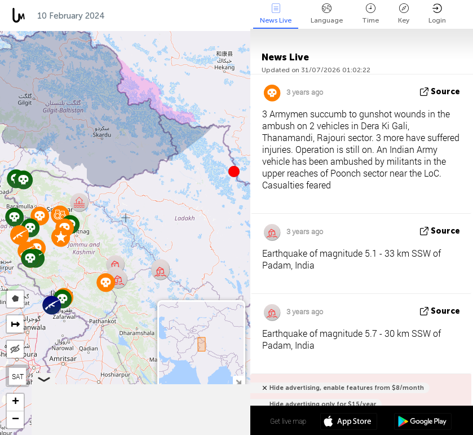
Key (403, 13)
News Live (275, 13)
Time (370, 13)
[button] (234, 171)
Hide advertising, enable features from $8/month (346, 388)
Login (437, 13)
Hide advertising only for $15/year (322, 404)
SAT (18, 376)
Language (327, 13)
